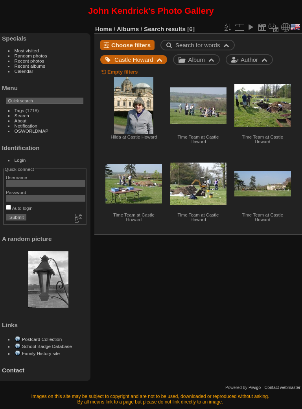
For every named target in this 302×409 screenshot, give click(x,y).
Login (20, 160)
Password (16, 192)
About (21, 120)
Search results (165, 29)
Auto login (19, 208)
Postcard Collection (42, 339)
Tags (19, 110)
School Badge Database (47, 346)
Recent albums (30, 65)
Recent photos (29, 60)
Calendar (24, 71)
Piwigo (255, 387)
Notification (26, 125)
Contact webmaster (282, 387)
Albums (128, 29)
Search (22, 115)
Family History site (41, 353)
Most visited (27, 50)
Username (16, 177)
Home (103, 29)
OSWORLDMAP (31, 130)
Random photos (31, 55)
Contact (13, 370)
